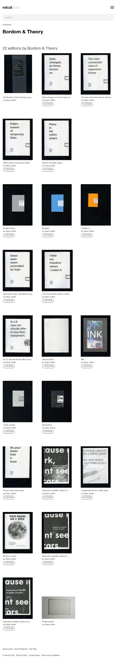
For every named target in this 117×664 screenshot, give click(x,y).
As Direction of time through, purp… (18, 98)
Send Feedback (21, 649)
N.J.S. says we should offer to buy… (17, 360)
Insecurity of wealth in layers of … (55, 491)
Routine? (45, 229)
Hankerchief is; (9, 229)
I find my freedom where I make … (56, 294)
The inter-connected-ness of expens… (96, 98)
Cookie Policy (34, 656)
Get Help (33, 649)
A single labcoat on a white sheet (94, 491)
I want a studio (9, 425)
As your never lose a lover (13, 491)
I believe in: (85, 229)
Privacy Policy (21, 656)
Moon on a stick (9, 556)
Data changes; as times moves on (56, 98)
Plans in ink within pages (52, 163)
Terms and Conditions (50, 656)
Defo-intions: (47, 425)
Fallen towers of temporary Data (16, 163)
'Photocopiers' (48, 360)
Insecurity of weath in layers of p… (17, 622)
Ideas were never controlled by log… (18, 294)
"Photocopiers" (48, 622)
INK (82, 360)
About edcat (8, 649)
